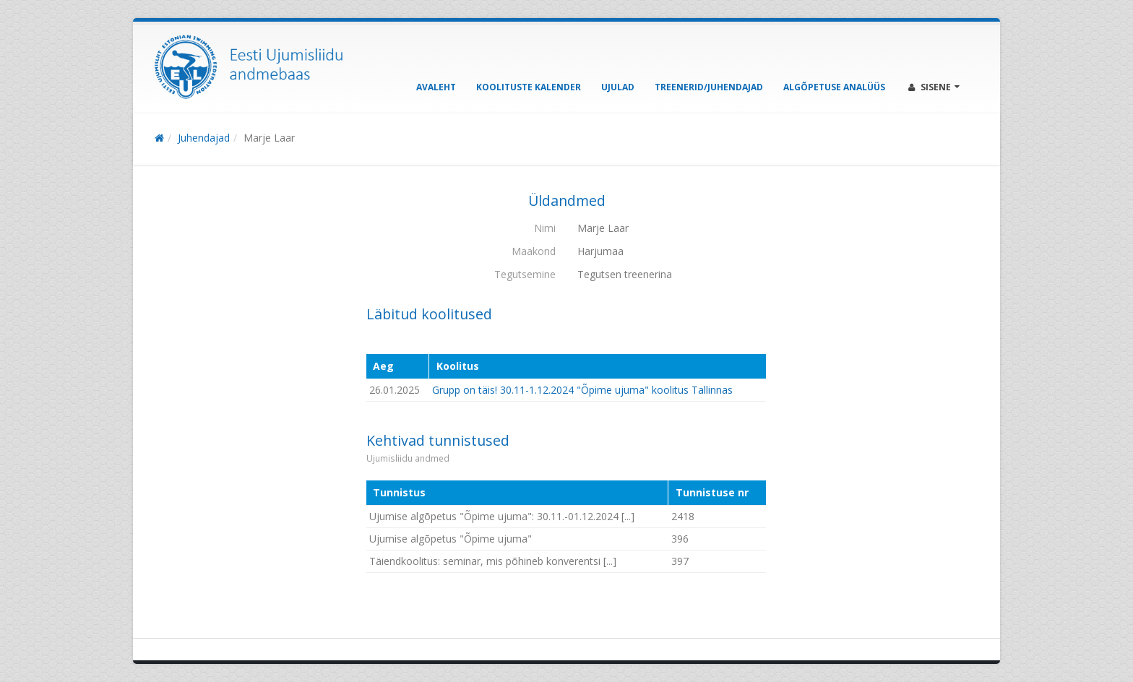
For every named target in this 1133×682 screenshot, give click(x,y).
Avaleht (436, 87)
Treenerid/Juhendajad (709, 87)
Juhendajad (204, 137)
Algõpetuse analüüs (834, 87)
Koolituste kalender (528, 87)
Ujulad (617, 87)
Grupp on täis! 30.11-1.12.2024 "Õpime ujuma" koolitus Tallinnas (582, 390)
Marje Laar (269, 137)
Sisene (934, 87)
